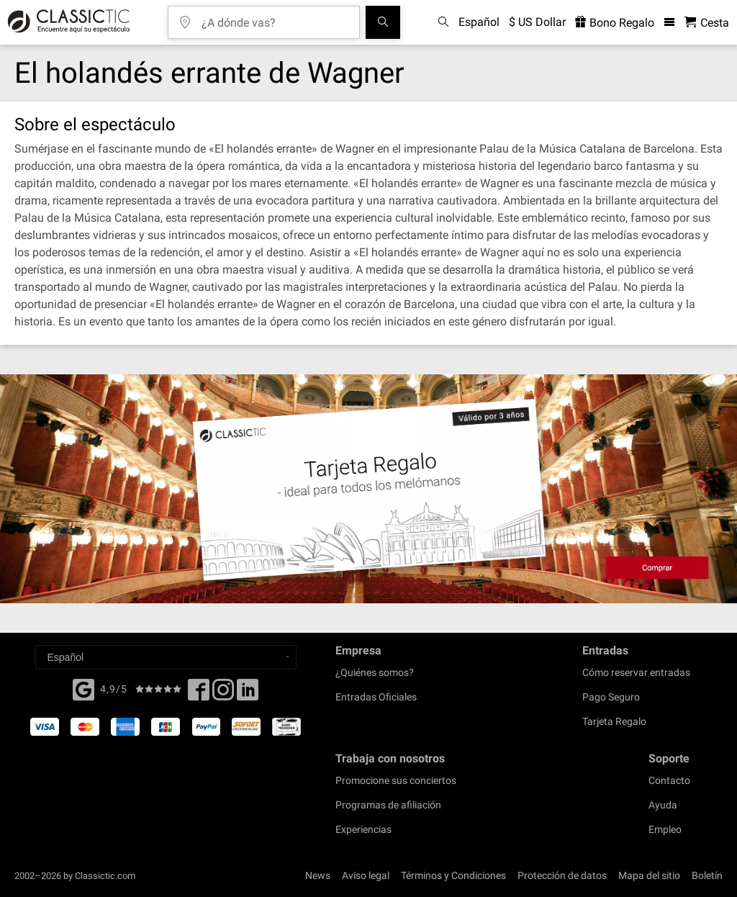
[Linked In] (247, 694)
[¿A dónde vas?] (274, 17)
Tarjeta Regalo (614, 721)
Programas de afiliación (388, 805)
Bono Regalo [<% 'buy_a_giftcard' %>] (614, 23)
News (317, 875)
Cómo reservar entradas (636, 672)
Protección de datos (562, 875)
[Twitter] (223, 694)
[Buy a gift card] (368, 488)
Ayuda (662, 805)
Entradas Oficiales (376, 697)
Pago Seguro (611, 697)
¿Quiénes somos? (374, 672)
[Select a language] (166, 657)
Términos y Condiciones (453, 875)
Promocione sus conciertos (395, 780)
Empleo (665, 829)
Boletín (707, 875)
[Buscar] (383, 22)
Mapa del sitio (649, 875)
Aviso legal (365, 875)
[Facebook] (83, 688)
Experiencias (363, 829)
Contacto (669, 780)
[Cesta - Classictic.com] (706, 23)
